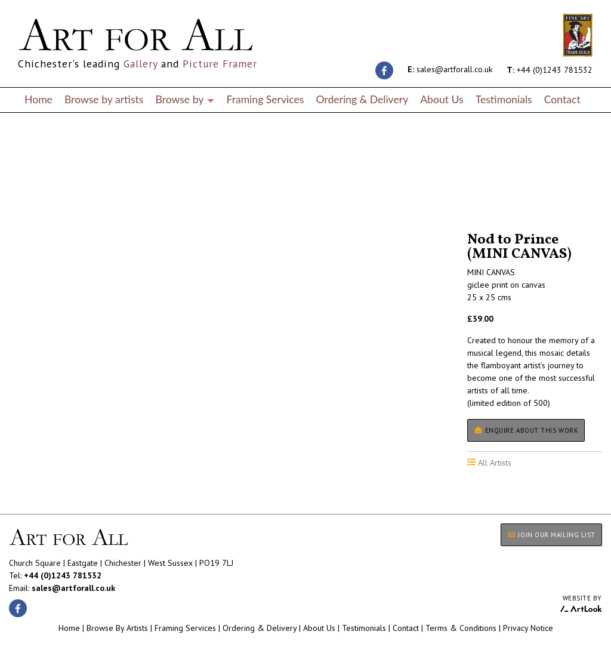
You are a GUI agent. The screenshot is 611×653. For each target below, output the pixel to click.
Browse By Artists (117, 628)
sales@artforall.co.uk (450, 69)
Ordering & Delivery (362, 99)
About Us (441, 99)
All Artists (29, 199)
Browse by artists (104, 99)
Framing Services (265, 99)
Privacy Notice (528, 628)
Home (38, 99)
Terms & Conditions (460, 628)
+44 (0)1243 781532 (550, 69)
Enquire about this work (526, 430)
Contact (562, 99)
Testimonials (504, 99)
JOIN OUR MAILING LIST (551, 535)
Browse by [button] (184, 99)
